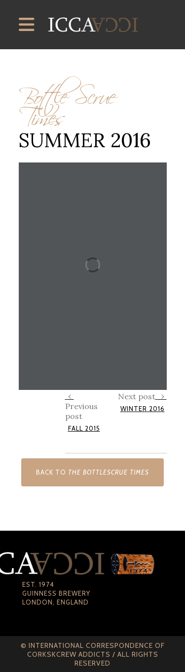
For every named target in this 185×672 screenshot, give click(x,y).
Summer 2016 (85, 140)
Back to (92, 472)
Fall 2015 (84, 428)
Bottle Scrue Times (67, 103)
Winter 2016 (142, 409)
